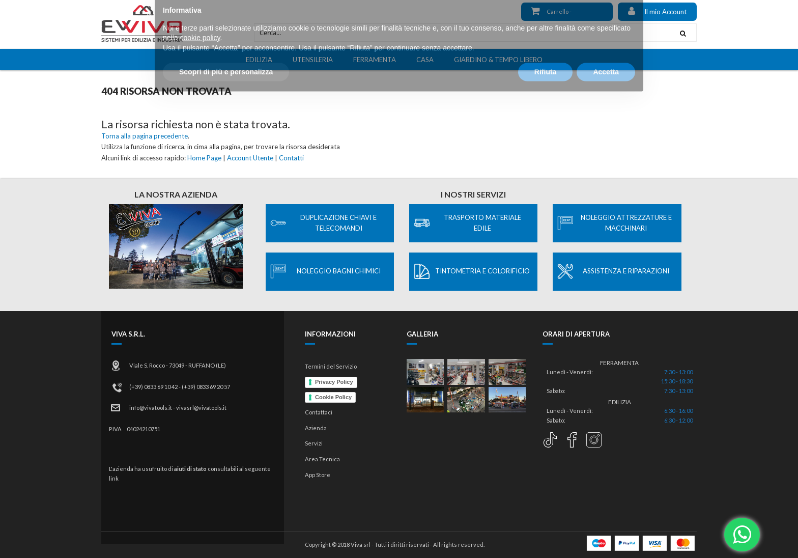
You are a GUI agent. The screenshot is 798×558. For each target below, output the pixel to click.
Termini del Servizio (331, 366)
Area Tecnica (322, 459)
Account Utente (250, 158)
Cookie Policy (333, 397)
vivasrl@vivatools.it (201, 407)
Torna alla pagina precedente (144, 136)
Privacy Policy (334, 382)
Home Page (204, 158)
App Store (317, 474)
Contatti (291, 158)
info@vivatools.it (150, 407)
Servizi (314, 443)
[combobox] (462, 32)
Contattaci (318, 412)
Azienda (316, 428)
